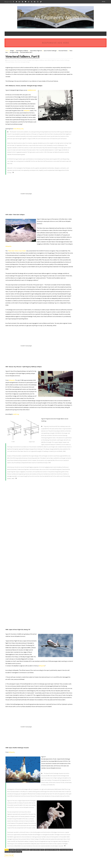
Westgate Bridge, (25, 62)
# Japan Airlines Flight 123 (37, 849)
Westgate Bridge (14, 52)
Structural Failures (63, 50)
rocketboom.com (31, 90)
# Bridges (11, 849)
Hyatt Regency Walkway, (38, 60)
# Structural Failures (66, 849)
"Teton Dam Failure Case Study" (17, 251)
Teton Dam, (18, 62)
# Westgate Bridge (16, 851)
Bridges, (30, 60)
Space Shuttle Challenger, (63, 60)
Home (103, 1)
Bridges (12, 50)
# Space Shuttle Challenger (52, 849)
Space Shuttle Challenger (50, 50)
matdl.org (16, 414)
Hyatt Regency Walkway (22, 50)
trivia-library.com (18, 128)
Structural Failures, (10, 62)
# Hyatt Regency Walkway (22, 849)
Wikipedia (27, 110)
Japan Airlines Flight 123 (36, 50)
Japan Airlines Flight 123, (50, 60)
